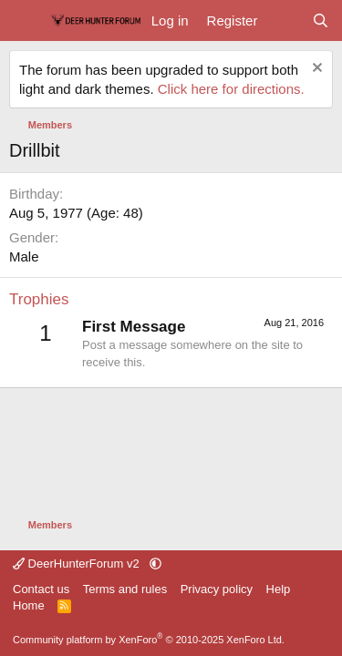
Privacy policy (217, 589)
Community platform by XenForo (149, 639)
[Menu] (25, 21)
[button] (155, 563)
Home (29, 605)
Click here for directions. (231, 89)
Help (278, 589)
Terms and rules (125, 589)
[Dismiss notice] (315, 69)
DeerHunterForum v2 (77, 563)
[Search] (320, 20)
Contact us (41, 589)
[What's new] (284, 20)
